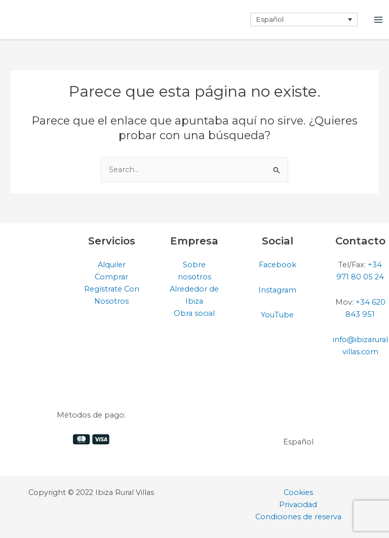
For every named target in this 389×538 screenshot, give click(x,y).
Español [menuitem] (270, 19)
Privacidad (298, 504)
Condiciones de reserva (298, 516)
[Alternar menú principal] (378, 19)
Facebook (277, 264)
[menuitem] (304, 19)
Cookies (298, 492)
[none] (304, 19)
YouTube (277, 314)
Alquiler (112, 264)
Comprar (111, 276)
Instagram (277, 290)
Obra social (194, 313)
